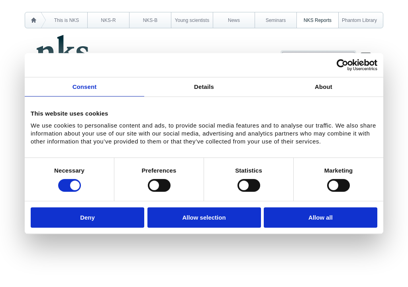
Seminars (276, 20)
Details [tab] (204, 86)
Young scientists (192, 20)
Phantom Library (359, 20)
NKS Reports (318, 20)
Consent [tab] (85, 86)
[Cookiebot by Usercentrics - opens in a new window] (342, 65)
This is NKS (66, 20)
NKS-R (108, 20)
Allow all (320, 217)
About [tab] (323, 86)
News (234, 20)
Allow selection (204, 217)
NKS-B (150, 20)
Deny (87, 217)
